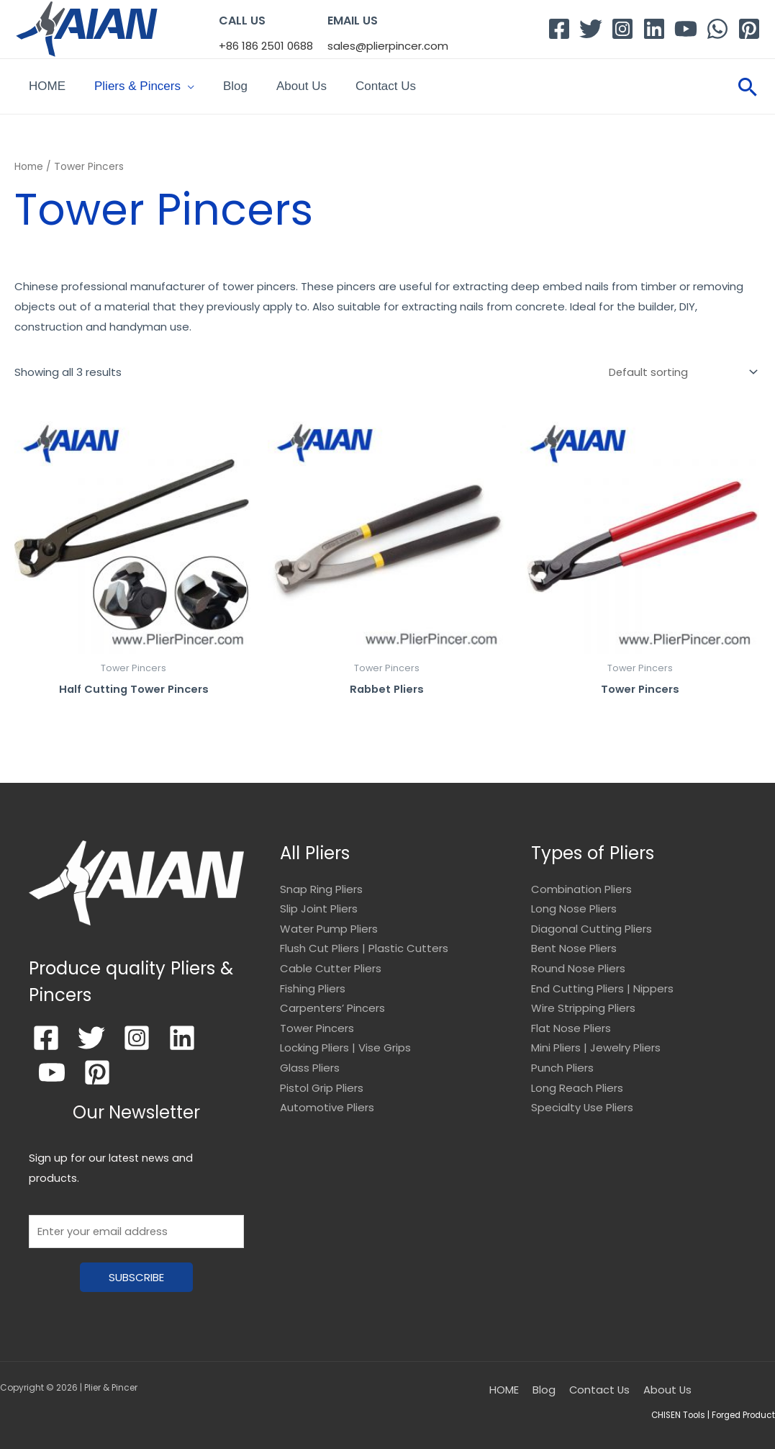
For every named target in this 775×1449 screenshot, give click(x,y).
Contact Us (385, 82)
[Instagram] (622, 28)
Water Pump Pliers (329, 921)
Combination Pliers (581, 881)
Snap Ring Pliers (321, 881)
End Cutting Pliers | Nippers (602, 982)
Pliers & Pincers (137, 82)
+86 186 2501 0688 (266, 45)
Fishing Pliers (312, 982)
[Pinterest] (749, 28)
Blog (235, 82)
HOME (47, 82)
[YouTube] (685, 28)
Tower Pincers (317, 1021)
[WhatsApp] (717, 28)
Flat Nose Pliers (571, 1021)
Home (28, 159)
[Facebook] (559, 28)
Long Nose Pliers (574, 901)
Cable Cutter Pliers (330, 961)
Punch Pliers (562, 1061)
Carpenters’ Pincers (332, 1002)
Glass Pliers (310, 1061)
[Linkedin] (654, 28)
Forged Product (741, 1408)
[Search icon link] (748, 83)
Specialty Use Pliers (582, 1102)
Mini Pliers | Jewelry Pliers (596, 1041)
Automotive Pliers (327, 1102)
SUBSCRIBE (136, 1270)
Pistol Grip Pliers (321, 1082)
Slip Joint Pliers (319, 901)
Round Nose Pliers (578, 961)
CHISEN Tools (673, 1408)
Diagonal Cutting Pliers (591, 921)
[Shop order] (680, 365)
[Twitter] (590, 28)
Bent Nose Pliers (574, 941)
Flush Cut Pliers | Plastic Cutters (364, 941)
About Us (301, 82)
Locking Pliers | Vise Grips (345, 1041)
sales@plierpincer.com (387, 45)
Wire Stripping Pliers (583, 1002)
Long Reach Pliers (577, 1082)
